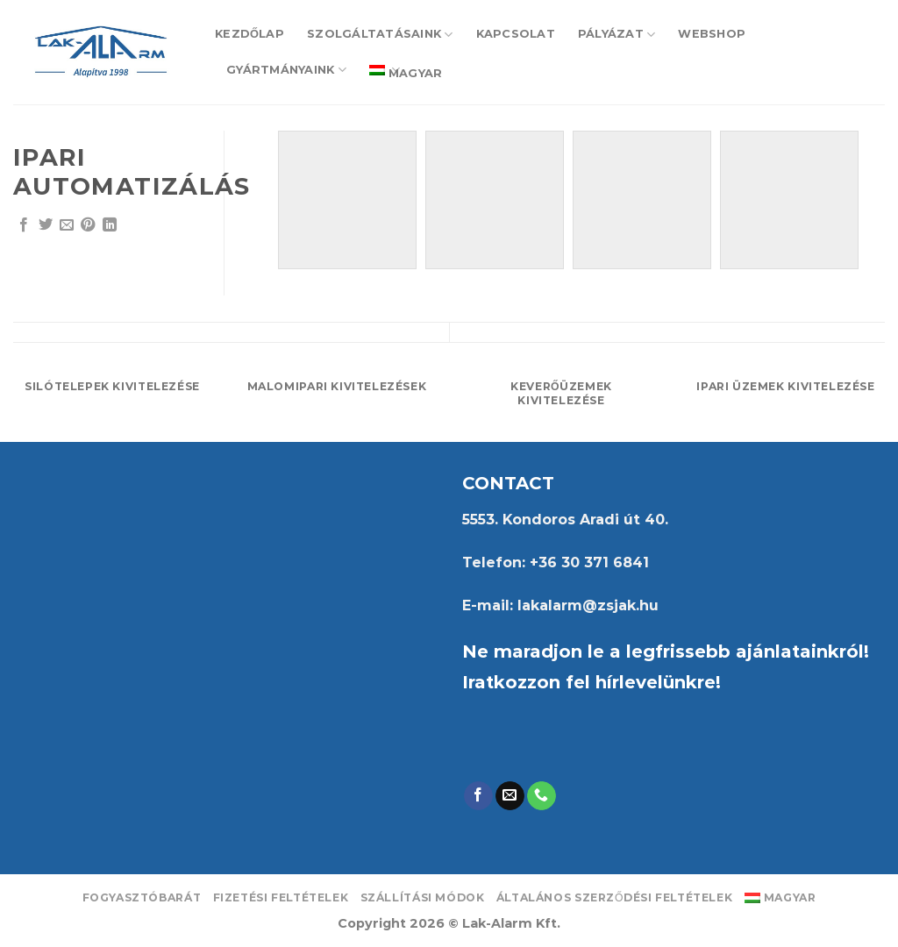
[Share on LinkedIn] (110, 225)
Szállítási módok (422, 897)
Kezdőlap (249, 33)
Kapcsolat (515, 33)
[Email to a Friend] (67, 225)
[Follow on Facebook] (478, 796)
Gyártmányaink (286, 69)
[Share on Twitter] (46, 225)
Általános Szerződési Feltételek (614, 897)
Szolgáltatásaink (380, 34)
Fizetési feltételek (281, 897)
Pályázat (617, 34)
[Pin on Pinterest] (88, 225)
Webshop (711, 33)
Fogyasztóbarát (142, 897)
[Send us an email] (509, 796)
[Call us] (541, 796)
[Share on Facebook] (24, 225)
